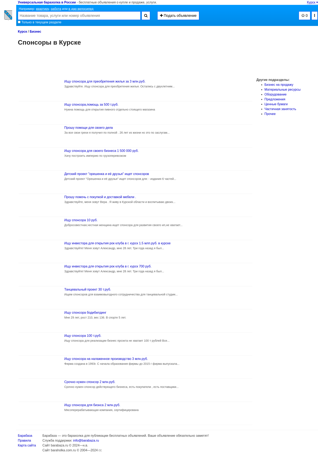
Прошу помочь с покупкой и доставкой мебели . (100, 197)
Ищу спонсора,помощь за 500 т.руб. (91, 104)
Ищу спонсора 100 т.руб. (82, 335)
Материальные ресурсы (282, 89)
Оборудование (275, 94)
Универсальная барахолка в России (47, 2)
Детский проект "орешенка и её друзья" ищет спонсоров (106, 174)
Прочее (270, 114)
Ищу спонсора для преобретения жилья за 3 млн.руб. (104, 81)
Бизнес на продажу (278, 84)
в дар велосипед (81, 9)
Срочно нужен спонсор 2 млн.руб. (89, 382)
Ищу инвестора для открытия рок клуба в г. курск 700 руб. (107, 266)
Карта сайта (27, 445)
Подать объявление (178, 16)
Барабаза (25, 435)
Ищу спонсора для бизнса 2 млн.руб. (92, 405)
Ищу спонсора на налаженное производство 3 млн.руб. (106, 359)
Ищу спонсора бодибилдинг (85, 312)
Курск (312, 2)
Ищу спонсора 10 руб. (81, 220)
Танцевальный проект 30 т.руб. (87, 289)
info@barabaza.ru (86, 440)
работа (56, 9)
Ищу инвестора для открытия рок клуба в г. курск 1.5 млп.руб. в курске (117, 243)
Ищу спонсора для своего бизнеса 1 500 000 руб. (101, 150)
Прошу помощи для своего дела (88, 127)
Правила (24, 440)
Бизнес (35, 31)
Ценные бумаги (276, 104)
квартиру (42, 9)
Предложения (274, 99)
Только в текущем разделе (39, 22)
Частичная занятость (280, 109)
